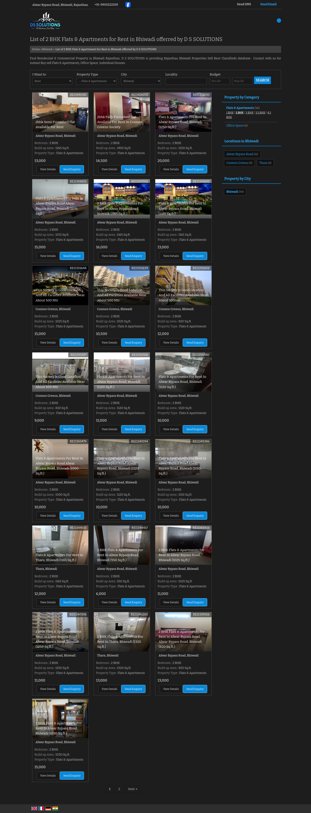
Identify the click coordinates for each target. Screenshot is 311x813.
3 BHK (249, 112)
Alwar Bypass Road (239, 154)
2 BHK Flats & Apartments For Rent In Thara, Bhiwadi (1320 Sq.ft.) (120, 642)
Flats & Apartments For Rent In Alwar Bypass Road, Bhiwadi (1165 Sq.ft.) (182, 208)
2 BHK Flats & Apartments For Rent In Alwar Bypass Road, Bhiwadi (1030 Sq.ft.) (59, 728)
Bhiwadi (47, 49)
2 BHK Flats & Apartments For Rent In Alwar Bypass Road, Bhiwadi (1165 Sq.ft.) (120, 208)
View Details (48, 169)
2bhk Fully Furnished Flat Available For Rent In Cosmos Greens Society (119, 122)
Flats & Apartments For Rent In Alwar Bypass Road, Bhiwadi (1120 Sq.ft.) (121, 382)
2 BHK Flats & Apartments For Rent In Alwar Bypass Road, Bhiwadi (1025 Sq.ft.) (182, 555)
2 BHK (240, 112)
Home (36, 49)
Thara (263, 163)
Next (132, 789)
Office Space (235, 125)
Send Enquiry (71, 169)
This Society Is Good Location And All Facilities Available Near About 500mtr (183, 295)
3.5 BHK (260, 112)
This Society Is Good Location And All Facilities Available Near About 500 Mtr (60, 295)
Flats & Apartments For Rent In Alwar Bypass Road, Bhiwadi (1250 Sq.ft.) (182, 122)
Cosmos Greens (237, 163)
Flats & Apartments (240, 108)
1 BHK (230, 112)
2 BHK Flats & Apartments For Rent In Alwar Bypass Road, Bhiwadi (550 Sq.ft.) (120, 555)
